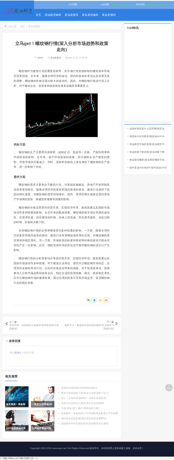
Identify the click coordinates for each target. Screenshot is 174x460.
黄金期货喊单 (90, 14)
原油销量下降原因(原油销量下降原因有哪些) (149, 152)
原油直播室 (72, 14)
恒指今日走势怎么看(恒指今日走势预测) (82, 403)
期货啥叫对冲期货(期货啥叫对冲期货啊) (149, 136)
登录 (16, 352)
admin (38, 58)
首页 (38, 14)
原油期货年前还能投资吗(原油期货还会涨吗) (85, 423)
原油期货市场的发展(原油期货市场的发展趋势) (149, 144)
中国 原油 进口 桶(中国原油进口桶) (80, 408)
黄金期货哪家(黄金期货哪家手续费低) (149, 159)
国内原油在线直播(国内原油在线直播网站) (84, 418)
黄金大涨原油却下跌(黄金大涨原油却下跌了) (85, 393)
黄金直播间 (109, 14)
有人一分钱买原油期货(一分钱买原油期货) (84, 398)
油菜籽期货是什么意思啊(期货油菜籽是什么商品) (149, 128)
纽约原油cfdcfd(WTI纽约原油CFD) (148, 167)
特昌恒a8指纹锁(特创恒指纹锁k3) (79, 387)
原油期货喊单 (53, 14)
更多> (166, 124)
